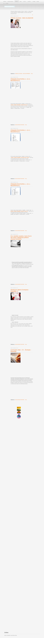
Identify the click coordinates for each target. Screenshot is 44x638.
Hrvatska (16, 1)
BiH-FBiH (29, 1)
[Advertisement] (27, 35)
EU (4, 3)
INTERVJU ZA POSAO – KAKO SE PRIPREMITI (22, 73)
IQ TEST (7, 3)
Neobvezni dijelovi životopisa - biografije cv (20, 290)
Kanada (37, 1)
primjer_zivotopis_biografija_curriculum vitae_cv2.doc (20, 157)
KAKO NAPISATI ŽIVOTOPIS (19, 124)
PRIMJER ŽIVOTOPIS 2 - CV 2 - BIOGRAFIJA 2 (21, 131)
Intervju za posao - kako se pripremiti (22, 18)
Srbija (20, 1)
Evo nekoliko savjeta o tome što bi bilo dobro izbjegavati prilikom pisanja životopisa (21, 237)
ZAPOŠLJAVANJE (10, 1)
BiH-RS (24, 1)
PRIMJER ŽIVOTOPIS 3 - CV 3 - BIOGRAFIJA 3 (21, 79)
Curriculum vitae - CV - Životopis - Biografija (21, 350)
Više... (32, 73)
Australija (34, 1)
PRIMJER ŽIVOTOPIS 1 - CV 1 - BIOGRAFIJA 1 (21, 184)
